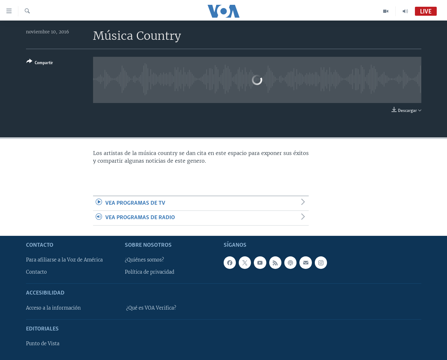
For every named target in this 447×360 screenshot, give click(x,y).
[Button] (39, 63)
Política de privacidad (149, 272)
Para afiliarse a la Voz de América (64, 260)
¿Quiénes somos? (144, 260)
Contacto (36, 272)
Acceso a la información (53, 308)
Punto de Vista (42, 344)
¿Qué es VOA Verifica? (151, 308)
